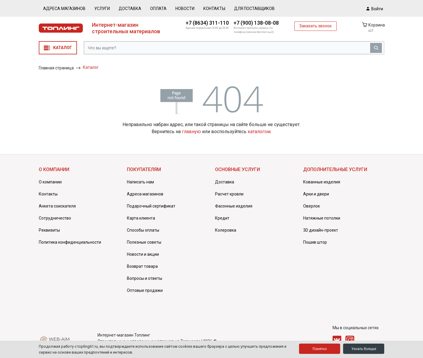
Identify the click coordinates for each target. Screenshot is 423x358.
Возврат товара (142, 266)
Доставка (130, 8)
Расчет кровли (229, 194)
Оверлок (311, 206)
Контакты (214, 8)
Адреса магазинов (64, 8)
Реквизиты (49, 230)
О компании (50, 182)
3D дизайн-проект (320, 230)
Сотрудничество (55, 218)
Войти (374, 8)
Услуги (102, 8)
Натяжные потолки (321, 218)
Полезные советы (144, 242)
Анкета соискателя (57, 206)
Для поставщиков (254, 8)
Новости (184, 8)
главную (191, 131)
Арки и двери (316, 194)
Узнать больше (363, 349)
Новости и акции (143, 254)
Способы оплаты (143, 230)
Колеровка (225, 230)
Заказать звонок (315, 26)
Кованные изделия (321, 182)
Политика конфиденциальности (70, 242)
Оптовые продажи (145, 290)
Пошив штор (315, 242)
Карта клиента (141, 218)
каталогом (259, 131)
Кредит (222, 218)
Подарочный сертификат (151, 206)
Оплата (158, 8)
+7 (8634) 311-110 (207, 23)
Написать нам (140, 182)
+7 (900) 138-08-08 (256, 23)
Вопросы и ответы (144, 278)
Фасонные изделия (233, 206)
